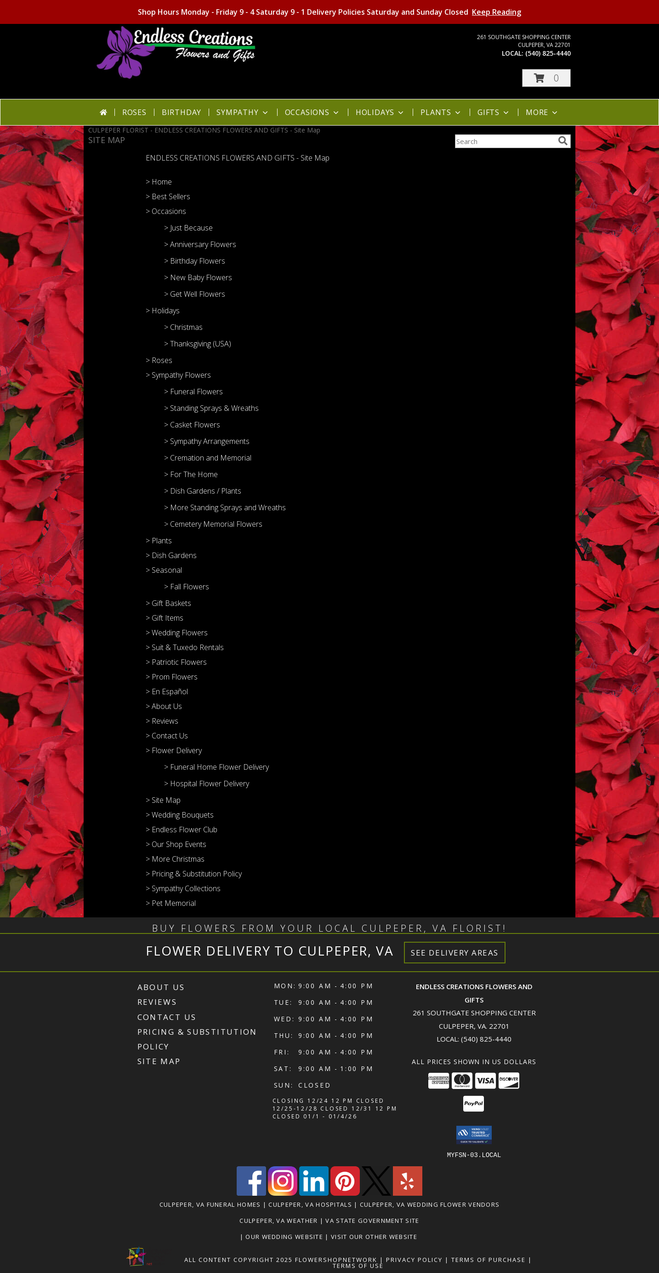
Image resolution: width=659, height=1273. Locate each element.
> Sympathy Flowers (178, 375)
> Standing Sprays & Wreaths (211, 408)
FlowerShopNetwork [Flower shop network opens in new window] (336, 1259)
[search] (563, 141)
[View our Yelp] (407, 1192)
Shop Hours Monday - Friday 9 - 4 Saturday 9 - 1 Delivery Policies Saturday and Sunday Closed (329, 12)
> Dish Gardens (171, 555)
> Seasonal (164, 570)
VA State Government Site (372, 1220)
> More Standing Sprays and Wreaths (225, 507)
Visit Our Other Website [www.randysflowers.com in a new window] (375, 1236)
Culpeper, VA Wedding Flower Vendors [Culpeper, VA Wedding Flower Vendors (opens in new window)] (430, 1204)
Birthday (181, 112)
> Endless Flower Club (181, 829)
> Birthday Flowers (194, 261)
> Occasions (166, 211)
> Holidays (163, 310)
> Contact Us (167, 736)
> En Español (167, 691)
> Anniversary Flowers (200, 244)
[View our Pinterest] (345, 1192)
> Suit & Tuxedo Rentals (185, 647)
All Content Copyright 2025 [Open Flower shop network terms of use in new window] (238, 1259)
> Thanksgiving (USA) (197, 344)
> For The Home (191, 474)
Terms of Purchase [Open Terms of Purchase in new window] (488, 1259)
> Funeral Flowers (193, 391)
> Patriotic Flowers (176, 662)
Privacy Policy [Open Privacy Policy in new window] (414, 1259)
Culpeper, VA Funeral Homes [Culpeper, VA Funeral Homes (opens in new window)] (210, 1204)
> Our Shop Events (176, 844)
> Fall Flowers (186, 587)
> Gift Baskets (168, 603)
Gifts (494, 112)
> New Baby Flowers (198, 277)
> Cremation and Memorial (207, 458)
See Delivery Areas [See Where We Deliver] (455, 952)
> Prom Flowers (172, 677)
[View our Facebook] (251, 1192)
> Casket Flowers (192, 425)
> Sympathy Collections (183, 888)
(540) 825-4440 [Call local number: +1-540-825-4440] (548, 53)
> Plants (159, 541)
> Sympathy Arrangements (207, 441)
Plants (441, 112)
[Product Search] (504, 141)
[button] (546, 78)
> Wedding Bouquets (180, 815)
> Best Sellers (168, 196)
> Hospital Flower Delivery (206, 783)
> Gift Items (164, 618)
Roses (134, 112)
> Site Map (163, 800)
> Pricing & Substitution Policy (194, 874)
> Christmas (183, 327)
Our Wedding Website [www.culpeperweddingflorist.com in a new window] (285, 1236)
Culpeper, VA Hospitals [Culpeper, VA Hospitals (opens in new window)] (310, 1204)
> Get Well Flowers (194, 294)
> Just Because (188, 228)
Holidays (380, 112)
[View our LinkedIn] (314, 1192)
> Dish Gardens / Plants (202, 491)
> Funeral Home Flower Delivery (216, 767)
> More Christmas (175, 859)
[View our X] (376, 1192)
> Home (159, 182)
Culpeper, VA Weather (278, 1220)
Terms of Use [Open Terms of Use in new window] (358, 1265)
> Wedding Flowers (177, 633)
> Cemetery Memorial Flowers (213, 524)
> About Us (164, 706)
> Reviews (162, 721)
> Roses (159, 360)
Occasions (313, 112)
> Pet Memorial (171, 903)
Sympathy (242, 112)
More (542, 112)
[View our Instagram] (282, 1192)
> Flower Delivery (174, 750)
